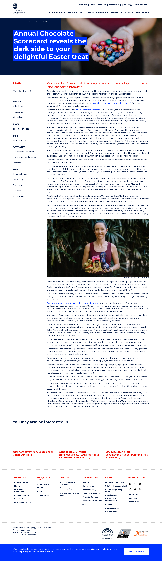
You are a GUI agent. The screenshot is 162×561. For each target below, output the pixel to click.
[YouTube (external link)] (140, 484)
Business (17, 191)
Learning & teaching (91, 493)
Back (18, 83)
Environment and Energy (24, 157)
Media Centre (36, 22)
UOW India (109, 504)
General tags (18, 180)
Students (114, 5)
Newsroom (24, 22)
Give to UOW (133, 502)
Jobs (84, 504)
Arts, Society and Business (67, 483)
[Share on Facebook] (14, 129)
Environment (19, 185)
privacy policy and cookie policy (37, 552)
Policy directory (89, 490)
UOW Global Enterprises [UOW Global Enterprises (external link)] (110, 500)
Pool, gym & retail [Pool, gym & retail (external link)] (21, 503)
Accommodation (21, 495)
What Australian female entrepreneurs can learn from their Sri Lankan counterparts (81, 442)
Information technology (19, 491)
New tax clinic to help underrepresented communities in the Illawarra (127, 442)
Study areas (18, 196)
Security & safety (21, 499)
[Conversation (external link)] (140, 489)
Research (17, 163)
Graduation (87, 482)
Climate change (20, 174)
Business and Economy (23, 152)
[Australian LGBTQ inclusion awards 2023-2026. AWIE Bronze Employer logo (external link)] (124, 533)
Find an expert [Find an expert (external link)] (43, 495)
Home (15, 22)
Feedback (132, 498)
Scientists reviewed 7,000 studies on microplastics (34, 441)
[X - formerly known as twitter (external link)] (135, 483)
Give (92, 5)
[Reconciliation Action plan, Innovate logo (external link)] (107, 533)
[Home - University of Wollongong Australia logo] (19, 8)
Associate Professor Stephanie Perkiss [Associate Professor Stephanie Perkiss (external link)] (110, 103)
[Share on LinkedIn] (23, 129)
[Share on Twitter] (18, 129)
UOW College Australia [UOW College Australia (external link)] (115, 486)
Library (102, 5)
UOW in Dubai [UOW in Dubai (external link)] (111, 495)
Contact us (133, 494)
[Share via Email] (27, 129)
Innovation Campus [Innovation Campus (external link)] (113, 482)
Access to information (92, 501)
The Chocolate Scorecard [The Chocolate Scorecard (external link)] (88, 110)
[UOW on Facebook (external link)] (130, 483)
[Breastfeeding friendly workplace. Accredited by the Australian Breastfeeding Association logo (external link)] (141, 533)
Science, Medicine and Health (69, 494)
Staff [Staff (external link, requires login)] (127, 5)
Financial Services (90, 497)
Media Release (19, 140)
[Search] (82, 5)
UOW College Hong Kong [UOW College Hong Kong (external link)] (113, 491)
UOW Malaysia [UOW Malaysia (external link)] (111, 508)
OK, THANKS (136, 551)
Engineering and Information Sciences (69, 489)
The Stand (41, 488)
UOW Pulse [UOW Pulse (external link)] (110, 512)
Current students (21, 482)
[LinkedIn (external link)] (135, 489)
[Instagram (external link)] (130, 489)
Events (40, 492)
